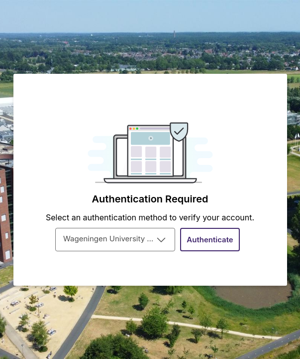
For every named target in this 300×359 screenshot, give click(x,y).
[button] (210, 239)
